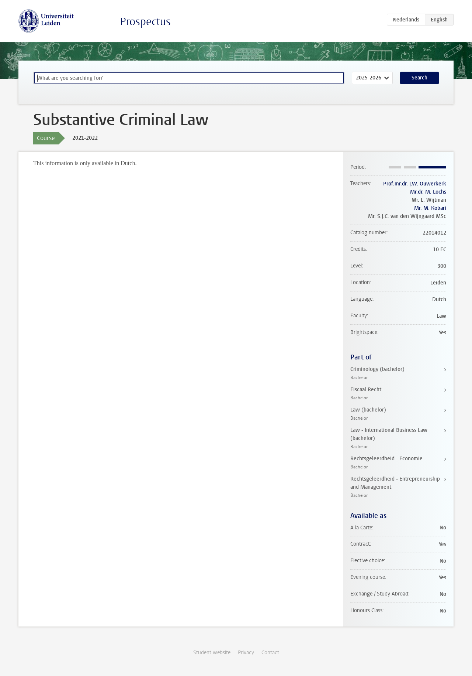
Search (419, 77)
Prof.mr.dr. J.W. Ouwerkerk (414, 183)
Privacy (246, 652)
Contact (270, 652)
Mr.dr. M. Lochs (428, 191)
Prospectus (145, 21)
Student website (211, 652)
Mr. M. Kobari (430, 208)
